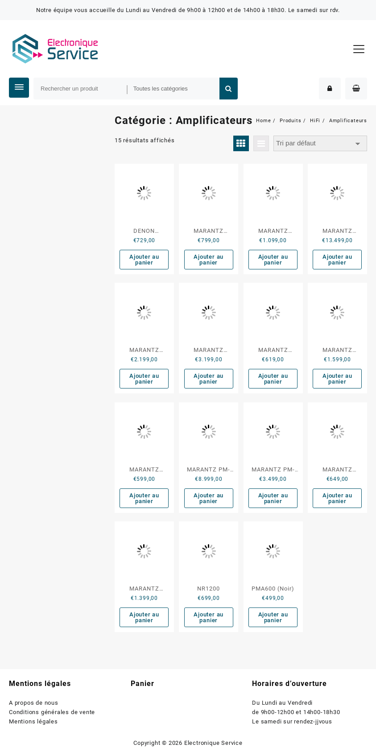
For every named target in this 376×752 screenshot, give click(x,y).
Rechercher (228, 88)
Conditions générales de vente (52, 712)
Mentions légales (33, 721)
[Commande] (320, 143)
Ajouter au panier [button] (144, 259)
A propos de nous (33, 702)
